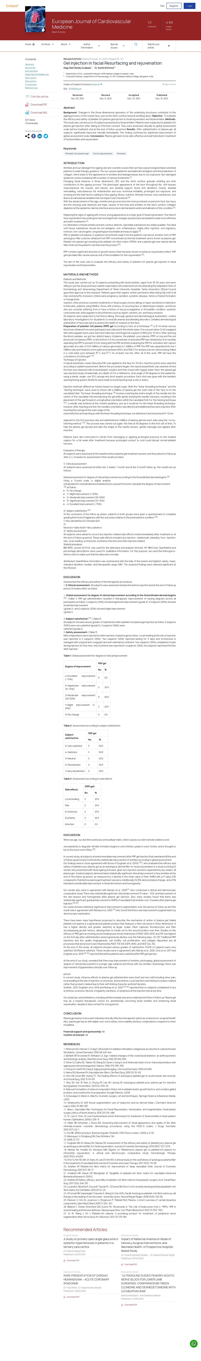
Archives (47, 44)
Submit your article (159, 46)
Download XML (36, 112)
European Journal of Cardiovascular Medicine (91, 24)
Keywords (30, 67)
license (97, 84)
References (31, 88)
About (66, 44)
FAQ (162, 5)
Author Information (90, 46)
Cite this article (36, 96)
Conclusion (31, 84)
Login (189, 5)
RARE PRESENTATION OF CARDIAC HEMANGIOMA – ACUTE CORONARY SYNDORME (86, 1279)
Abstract (29, 64)
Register (173, 5)
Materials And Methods (37, 74)
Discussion (30, 77)
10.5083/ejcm (75, 88)
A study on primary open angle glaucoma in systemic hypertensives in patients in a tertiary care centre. (91, 1243)
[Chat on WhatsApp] (194, 1344)
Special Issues (117, 46)
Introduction (31, 71)
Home (30, 44)
